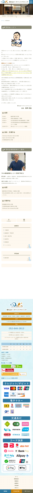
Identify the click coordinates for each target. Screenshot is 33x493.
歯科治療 (7, 257)
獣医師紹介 (16, 478)
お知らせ (16, 487)
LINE (24, 220)
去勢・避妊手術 (8, 236)
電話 (5, 491)
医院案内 (16, 481)
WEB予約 (16, 491)
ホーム (16, 476)
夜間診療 (7, 242)
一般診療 (7, 230)
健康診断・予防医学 (9, 233)
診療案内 (16, 483)
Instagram (8, 220)
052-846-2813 (16, 328)
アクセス (27, 491)
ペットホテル (8, 245)
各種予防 (7, 239)
